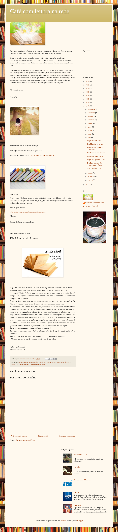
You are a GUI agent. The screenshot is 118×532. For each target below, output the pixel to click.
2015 (88, 99)
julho (90, 127)
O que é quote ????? (94, 141)
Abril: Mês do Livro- (94, 169)
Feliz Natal (77, 505)
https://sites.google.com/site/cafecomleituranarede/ (28, 212)
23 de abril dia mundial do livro (29, 362)
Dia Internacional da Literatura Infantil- (94, 164)
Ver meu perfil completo (91, 206)
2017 (88, 92)
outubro (91, 116)
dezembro (91, 109)
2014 (88, 102)
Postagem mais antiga (67, 436)
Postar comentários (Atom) (25, 440)
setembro (91, 120)
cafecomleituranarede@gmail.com (42, 155)
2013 (88, 106)
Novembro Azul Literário (82, 480)
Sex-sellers (77, 467)
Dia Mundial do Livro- (95, 144)
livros (43, 365)
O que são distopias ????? (96, 156)
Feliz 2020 (77, 492)
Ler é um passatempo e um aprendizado (28, 365)
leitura (13, 365)
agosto (90, 123)
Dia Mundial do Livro (63, 362)
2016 (88, 95)
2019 (88, 85)
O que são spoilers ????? (96, 160)
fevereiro (91, 177)
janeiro (90, 180)
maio (90, 134)
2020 (88, 81)
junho (90, 130)
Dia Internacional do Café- (96, 153)
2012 (88, 185)
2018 (88, 88)
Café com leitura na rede (39, 11)
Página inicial (43, 436)
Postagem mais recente (19, 436)
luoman (63, 521)
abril (89, 138)
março (90, 173)
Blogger (80, 521)
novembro (91, 113)
